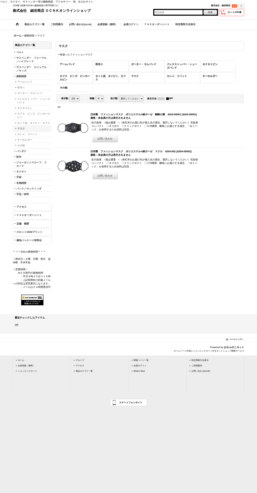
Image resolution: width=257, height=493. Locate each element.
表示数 (65, 98)
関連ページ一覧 (141, 360)
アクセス (21, 206)
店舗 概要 (22, 223)
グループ (80, 360)
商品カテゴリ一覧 (84, 371)
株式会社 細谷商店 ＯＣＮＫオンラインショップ (52, 11)
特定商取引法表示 (200, 360)
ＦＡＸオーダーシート (29, 215)
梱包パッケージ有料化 (29, 240)
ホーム (21, 360)
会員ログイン (140, 365)
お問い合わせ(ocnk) (200, 371)
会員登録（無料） (26, 365)
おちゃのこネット (234, 347)
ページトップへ (236, 339)
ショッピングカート (27, 371)
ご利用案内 (196, 365)
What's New (139, 371)
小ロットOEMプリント (29, 232)
